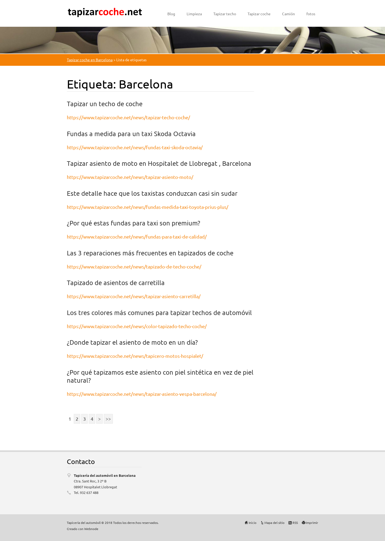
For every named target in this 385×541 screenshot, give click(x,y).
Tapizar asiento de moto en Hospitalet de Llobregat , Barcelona (159, 163)
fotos (310, 13)
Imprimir (312, 522)
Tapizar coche (259, 13)
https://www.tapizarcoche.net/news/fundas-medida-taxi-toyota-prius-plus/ (147, 207)
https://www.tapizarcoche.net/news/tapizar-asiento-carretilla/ (134, 296)
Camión (288, 13)
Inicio (252, 522)
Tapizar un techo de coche (105, 104)
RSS (295, 522)
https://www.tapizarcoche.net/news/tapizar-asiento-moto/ (130, 177)
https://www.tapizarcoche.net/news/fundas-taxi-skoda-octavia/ (135, 147)
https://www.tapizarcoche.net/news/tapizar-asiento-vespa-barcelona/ (142, 394)
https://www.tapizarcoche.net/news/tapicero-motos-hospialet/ (135, 356)
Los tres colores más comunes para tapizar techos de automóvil (159, 312)
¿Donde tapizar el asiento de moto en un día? (132, 342)
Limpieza (194, 13)
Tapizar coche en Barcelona (90, 59)
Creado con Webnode (82, 529)
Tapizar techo (224, 13)
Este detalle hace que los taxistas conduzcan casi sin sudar (152, 193)
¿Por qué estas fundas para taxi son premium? (133, 223)
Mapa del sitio (274, 522)
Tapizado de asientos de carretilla (116, 282)
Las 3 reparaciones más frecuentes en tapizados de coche (150, 253)
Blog (171, 13)
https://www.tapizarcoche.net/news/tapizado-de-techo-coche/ (134, 266)
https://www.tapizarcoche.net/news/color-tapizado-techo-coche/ (137, 326)
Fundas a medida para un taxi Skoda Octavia (131, 133)
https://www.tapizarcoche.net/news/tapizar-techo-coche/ (128, 117)
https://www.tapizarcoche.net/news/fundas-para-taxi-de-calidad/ (137, 236)
